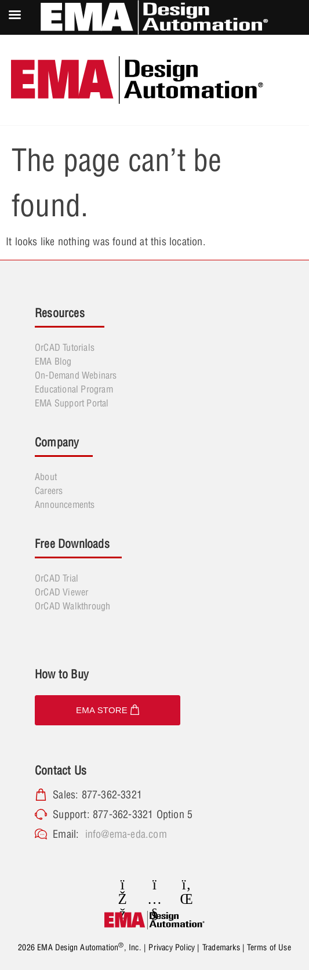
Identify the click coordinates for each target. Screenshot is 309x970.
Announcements (65, 504)
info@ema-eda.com (126, 834)
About (46, 476)
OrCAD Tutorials (64, 347)
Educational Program (74, 389)
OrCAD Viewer (61, 592)
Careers (49, 490)
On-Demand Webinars (76, 375)
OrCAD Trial (56, 578)
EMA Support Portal (72, 403)
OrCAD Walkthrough (72, 606)
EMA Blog (53, 361)
